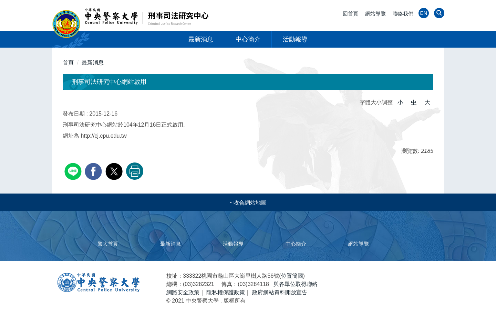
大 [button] (427, 102)
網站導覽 (375, 14)
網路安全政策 (182, 292)
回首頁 (350, 14)
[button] (438, 13)
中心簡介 (248, 39)
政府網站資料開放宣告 (279, 292)
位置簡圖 (292, 276)
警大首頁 (107, 244)
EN (423, 13)
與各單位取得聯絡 (295, 284)
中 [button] (413, 102)
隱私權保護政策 (225, 292)
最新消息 (200, 39)
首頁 (68, 63)
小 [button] (400, 102)
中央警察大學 (98, 283)
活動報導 (295, 39)
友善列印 (134, 171)
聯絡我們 (403, 14)
